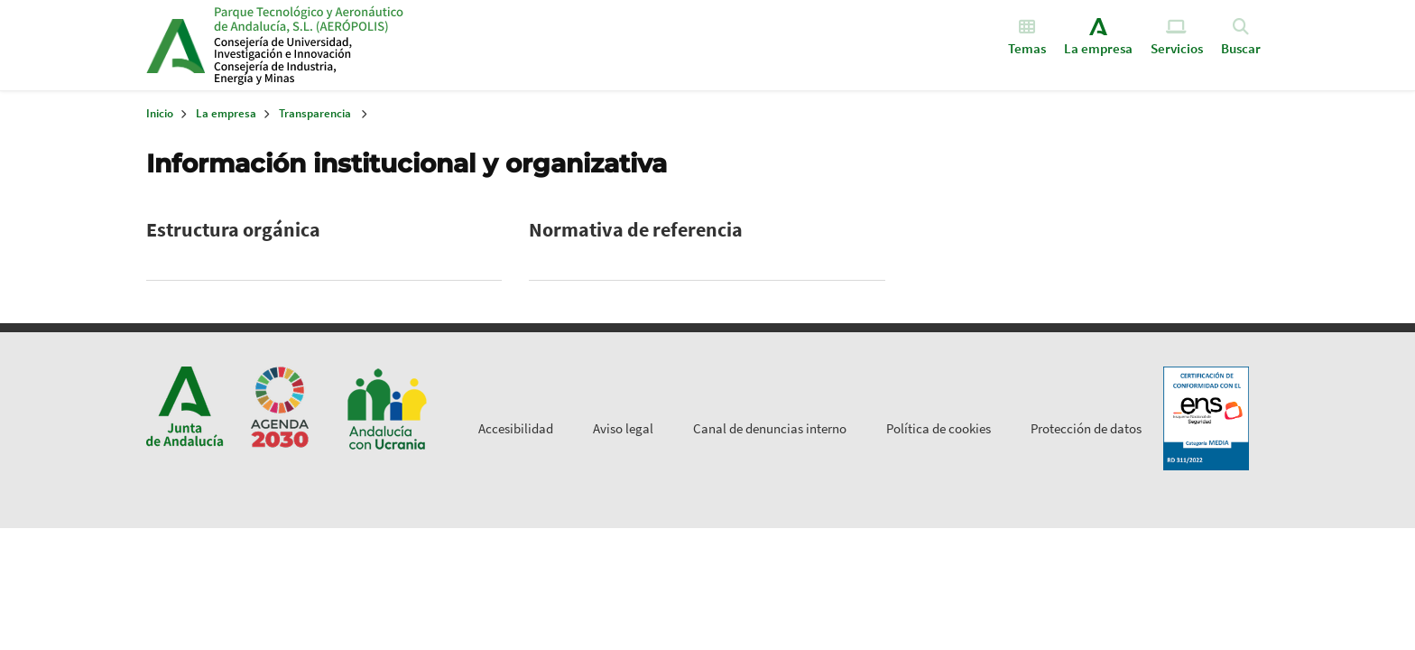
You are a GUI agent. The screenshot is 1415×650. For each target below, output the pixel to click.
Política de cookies (938, 428)
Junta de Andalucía (175, 45)
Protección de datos (1086, 428)
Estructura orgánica (233, 229)
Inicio (352, 45)
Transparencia (315, 113)
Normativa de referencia (636, 229)
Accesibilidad (515, 428)
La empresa (226, 113)
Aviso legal (623, 428)
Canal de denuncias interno (769, 428)
